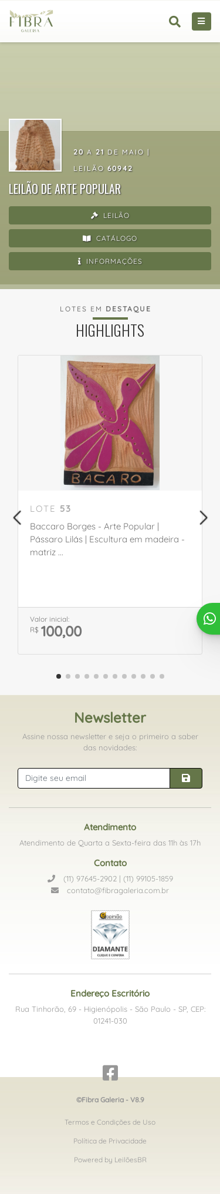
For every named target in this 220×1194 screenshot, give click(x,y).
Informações (110, 261)
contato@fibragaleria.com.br (110, 890)
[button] (17, 518)
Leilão (110, 215)
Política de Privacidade (110, 1140)
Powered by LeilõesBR (110, 1159)
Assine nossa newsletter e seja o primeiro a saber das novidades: (110, 742)
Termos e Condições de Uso (110, 1122)
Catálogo (110, 238)
